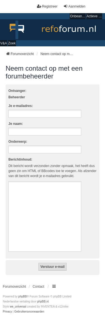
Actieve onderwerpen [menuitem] (94, 16)
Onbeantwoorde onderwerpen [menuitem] (78, 16)
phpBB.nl (43, 301)
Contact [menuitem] (38, 287)
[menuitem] (7, 311)
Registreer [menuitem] (47, 6)
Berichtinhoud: (20, 159)
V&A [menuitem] (3, 43)
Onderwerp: (17, 142)
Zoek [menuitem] (12, 43)
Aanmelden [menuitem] (74, 6)
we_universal (18, 306)
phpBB (22, 296)
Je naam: (15, 124)
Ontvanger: (17, 91)
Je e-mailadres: (20, 106)
